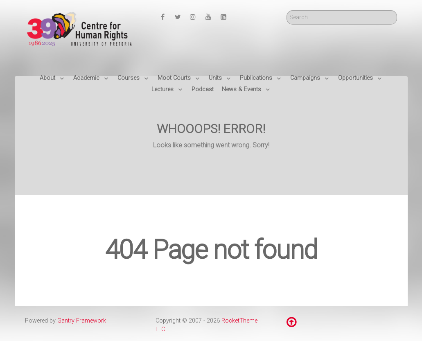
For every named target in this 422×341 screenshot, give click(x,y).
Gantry (81, 320)
